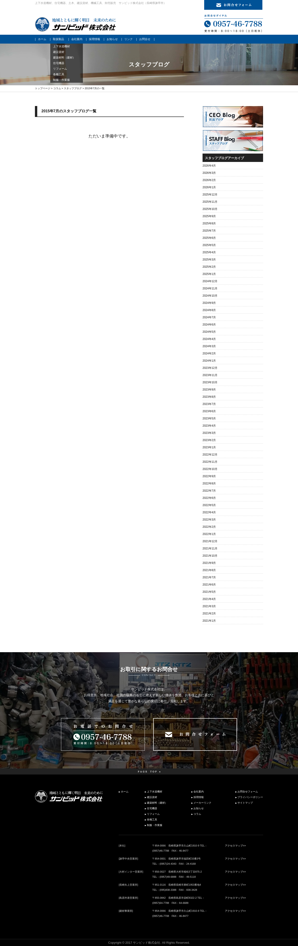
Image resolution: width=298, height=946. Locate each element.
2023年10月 (210, 382)
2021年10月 (210, 555)
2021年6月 (209, 584)
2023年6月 (209, 411)
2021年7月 (209, 577)
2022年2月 (209, 526)
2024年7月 (209, 317)
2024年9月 (209, 303)
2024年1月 (209, 360)
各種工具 (152, 819)
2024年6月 (209, 324)
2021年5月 (209, 591)
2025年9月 (209, 216)
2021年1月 (209, 620)
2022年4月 (209, 512)
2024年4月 (209, 339)
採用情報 (94, 39)
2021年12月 (210, 541)
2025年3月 (209, 259)
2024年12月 (210, 281)
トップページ (42, 88)
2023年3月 (209, 433)
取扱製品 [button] (58, 39)
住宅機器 (152, 808)
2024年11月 (210, 288)
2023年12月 (210, 368)
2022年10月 (210, 469)
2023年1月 (209, 447)
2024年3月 (209, 346)
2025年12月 (210, 194)
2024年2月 (209, 353)
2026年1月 (209, 187)
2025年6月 (209, 238)
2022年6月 (209, 498)
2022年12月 (210, 454)
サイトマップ (245, 802)
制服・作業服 (154, 825)
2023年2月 (209, 440)
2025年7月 (209, 230)
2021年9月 (209, 563)
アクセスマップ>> (235, 845)
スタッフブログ (73, 88)
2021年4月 (209, 599)
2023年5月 (209, 418)
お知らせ (112, 39)
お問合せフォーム (247, 791)
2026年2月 (209, 180)
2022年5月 (209, 505)
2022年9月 (209, 476)
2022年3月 (209, 519)
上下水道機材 (154, 791)
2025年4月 (209, 252)
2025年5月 (209, 245)
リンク (128, 39)
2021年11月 (210, 548)
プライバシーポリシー (250, 797)
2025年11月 (210, 201)
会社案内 (76, 39)
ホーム (42, 39)
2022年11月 (210, 461)
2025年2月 (209, 266)
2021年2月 (209, 613)
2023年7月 (209, 404)
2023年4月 (209, 425)
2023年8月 (209, 396)
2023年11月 (210, 375)
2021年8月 (209, 570)
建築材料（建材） (157, 802)
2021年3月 (209, 606)
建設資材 (152, 797)
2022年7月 (209, 490)
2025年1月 (209, 274)
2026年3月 (209, 173)
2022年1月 (209, 534)
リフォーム (153, 813)
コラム (57, 88)
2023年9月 (209, 389)
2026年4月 (209, 165)
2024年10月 (210, 295)
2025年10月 (210, 209)
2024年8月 (209, 310)
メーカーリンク (202, 802)
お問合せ (144, 39)
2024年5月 (209, 331)
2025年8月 (209, 223)
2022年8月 (209, 483)
